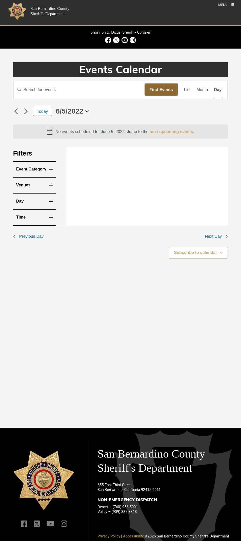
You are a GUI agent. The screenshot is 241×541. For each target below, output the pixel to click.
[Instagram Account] (64, 523)
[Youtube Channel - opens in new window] (124, 40)
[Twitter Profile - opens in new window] (116, 40)
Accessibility (133, 536)
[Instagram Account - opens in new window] (132, 40)
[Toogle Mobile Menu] (226, 4)
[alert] (120, 131)
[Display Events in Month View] (202, 89)
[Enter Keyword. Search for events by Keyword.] (79, 89)
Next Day (216, 236)
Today (42, 111)
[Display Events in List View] (187, 89)
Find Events (161, 89)
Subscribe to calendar (195, 252)
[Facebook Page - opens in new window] (108, 40)
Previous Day (28, 236)
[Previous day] (16, 111)
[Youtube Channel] (50, 523)
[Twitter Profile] (37, 523)
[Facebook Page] (24, 523)
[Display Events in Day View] (218, 89)
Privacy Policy (108, 536)
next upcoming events (171, 131)
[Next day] (26, 111)
